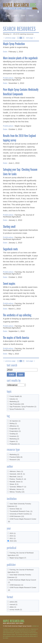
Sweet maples (9, 283)
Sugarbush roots (10, 248)
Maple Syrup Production (14, 43)
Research (15, 460)
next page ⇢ (30, 38)
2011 (13, 538)
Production (15, 444)
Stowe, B (14, 484)
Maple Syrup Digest (18, 558)
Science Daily (16, 509)
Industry (14, 399)
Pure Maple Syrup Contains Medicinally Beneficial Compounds (20, 91)
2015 (13, 533)
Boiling (13, 423)
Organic (14, 441)
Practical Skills (16, 457)
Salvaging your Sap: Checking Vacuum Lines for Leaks (20, 171)
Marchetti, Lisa (16, 476)
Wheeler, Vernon (17, 489)
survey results (16, 609)
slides (13, 607)
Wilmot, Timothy (17, 492)
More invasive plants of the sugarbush (20, 57)
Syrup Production (17, 409)
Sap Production (17, 404)
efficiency (14, 426)
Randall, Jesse (16, 482)
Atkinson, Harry (16, 471)
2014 (13, 536)
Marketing (14, 401)
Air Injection (15, 421)
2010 (13, 541)
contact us (35, 626)
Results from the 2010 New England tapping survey (19, 137)
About (15, 15)
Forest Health (16, 396)
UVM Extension (17, 516)
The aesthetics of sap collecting (17, 315)
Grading (14, 434)
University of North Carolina (21, 514)
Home (8, 15)
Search (23, 15)
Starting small (9, 226)
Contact (31, 15)
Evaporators (15, 431)
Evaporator (15, 429)
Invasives (14, 436)
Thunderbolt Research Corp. (21, 511)
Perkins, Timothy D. (18, 479)
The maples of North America (16, 337)
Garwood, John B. (17, 474)
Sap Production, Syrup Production (23, 406)
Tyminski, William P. (18, 487)
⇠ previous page (10, 38)
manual (13, 604)
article (13, 602)
